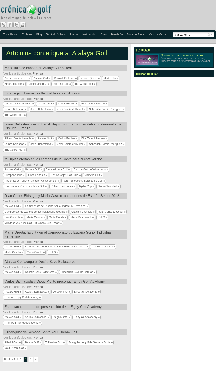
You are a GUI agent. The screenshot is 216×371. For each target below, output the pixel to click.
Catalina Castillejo (81, 211)
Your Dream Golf (14, 348)
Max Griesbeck (13, 83)
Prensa (74, 34)
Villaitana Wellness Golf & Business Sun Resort (32, 223)
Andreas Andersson (16, 78)
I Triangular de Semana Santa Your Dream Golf (41, 332)
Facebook (11, 25)
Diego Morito (60, 291)
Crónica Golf (156, 34)
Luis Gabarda (12, 217)
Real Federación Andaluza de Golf (83, 180)
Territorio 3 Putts (56, 34)
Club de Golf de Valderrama (90, 169)
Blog (39, 34)
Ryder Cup (85, 186)
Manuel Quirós (89, 78)
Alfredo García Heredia (18, 103)
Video (103, 34)
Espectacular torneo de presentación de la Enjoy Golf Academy (53, 307)
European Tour (13, 175)
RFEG (101, 217)
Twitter (18, 25)
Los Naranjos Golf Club (64, 175)
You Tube (24, 25)
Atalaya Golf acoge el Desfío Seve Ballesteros (40, 262)
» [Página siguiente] (36, 359)
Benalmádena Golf (56, 169)
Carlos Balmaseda (36, 291)
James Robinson (14, 109)
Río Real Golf (60, 83)
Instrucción (89, 34)
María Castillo (34, 217)
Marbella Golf (92, 175)
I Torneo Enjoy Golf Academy (21, 297)
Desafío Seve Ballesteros (40, 271)
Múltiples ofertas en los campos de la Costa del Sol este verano (53, 159)
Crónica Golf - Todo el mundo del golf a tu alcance (29, 13)
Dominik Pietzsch (64, 78)
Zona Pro (9, 34)
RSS (3, 25)
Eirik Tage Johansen (93, 103)
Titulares (27, 34)
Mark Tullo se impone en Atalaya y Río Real (38, 68)
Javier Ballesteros (41, 109)
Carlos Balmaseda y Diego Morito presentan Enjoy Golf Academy (55, 281)
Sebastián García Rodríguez (105, 109)
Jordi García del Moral (70, 109)
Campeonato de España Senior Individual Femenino (55, 206)
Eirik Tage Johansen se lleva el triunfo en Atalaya (42, 93)
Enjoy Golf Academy (85, 291)
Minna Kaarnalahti (81, 217)
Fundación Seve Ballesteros (77, 271)
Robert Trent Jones (62, 186)
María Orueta (56, 217)
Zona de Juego (136, 34)
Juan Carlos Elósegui (110, 211)
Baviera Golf (32, 169)
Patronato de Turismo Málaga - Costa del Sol (30, 180)
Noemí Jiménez (37, 83)
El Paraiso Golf (53, 342)
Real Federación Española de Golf (24, 186)
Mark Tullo (110, 78)
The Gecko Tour (84, 83)
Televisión (117, 34)
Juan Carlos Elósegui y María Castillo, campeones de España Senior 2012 (62, 196)
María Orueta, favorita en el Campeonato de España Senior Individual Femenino (58, 234)
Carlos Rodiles (66, 103)
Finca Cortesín (36, 175)
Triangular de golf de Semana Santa (89, 342)
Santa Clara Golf (107, 186)
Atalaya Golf (41, 78)
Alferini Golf (11, 342)
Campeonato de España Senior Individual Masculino (35, 211)
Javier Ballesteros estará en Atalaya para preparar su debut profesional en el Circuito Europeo (63, 126)
